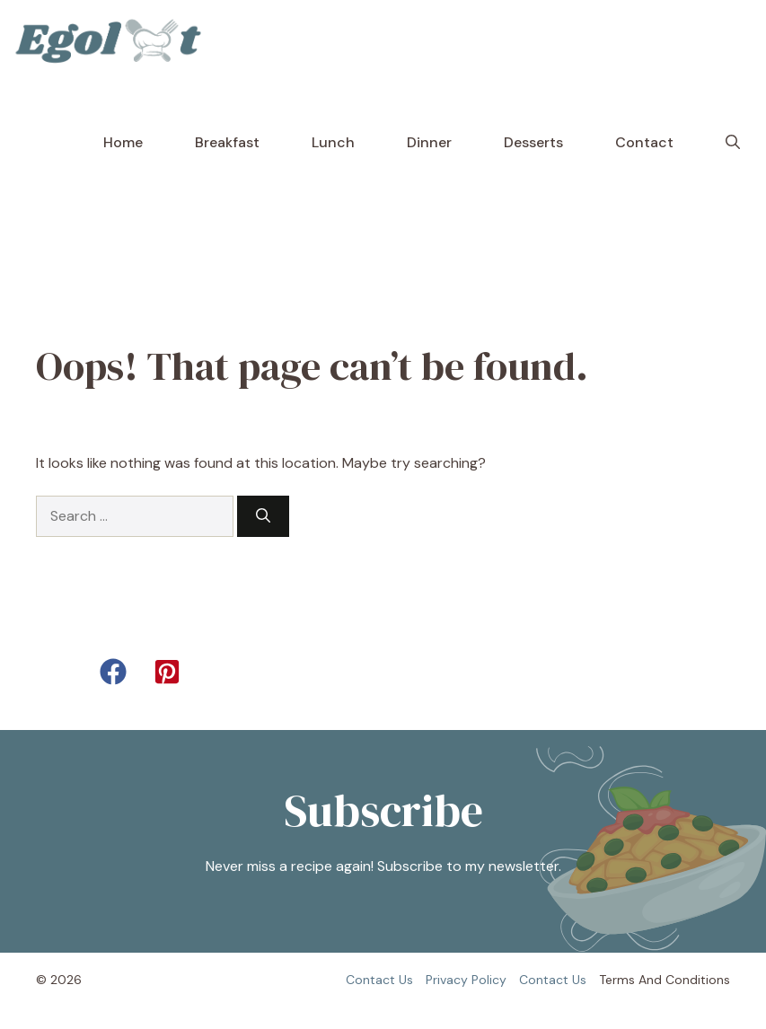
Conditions (697, 980)
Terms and (630, 980)
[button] (733, 142)
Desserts (533, 142)
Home (123, 142)
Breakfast (227, 142)
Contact (644, 142)
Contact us (379, 980)
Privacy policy (466, 980)
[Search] (263, 516)
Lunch (333, 142)
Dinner (429, 142)
